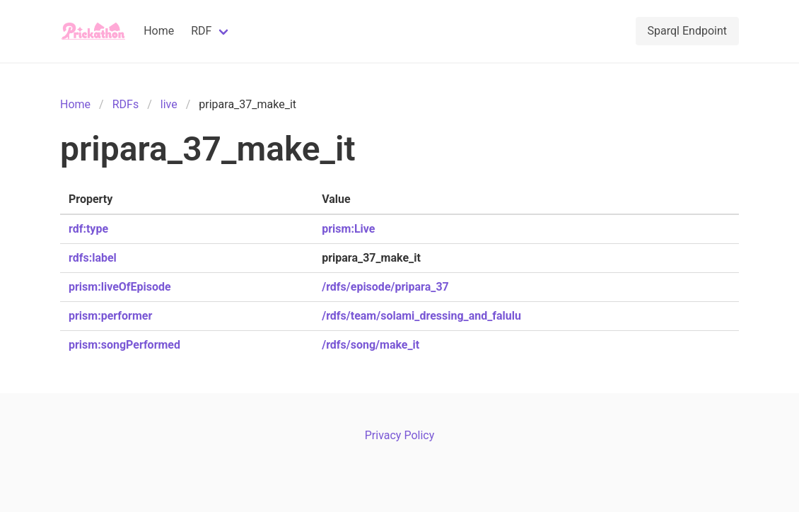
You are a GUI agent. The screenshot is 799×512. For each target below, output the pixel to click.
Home (159, 30)
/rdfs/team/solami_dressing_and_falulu (421, 315)
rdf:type (88, 228)
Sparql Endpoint (687, 30)
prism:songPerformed (124, 344)
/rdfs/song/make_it (370, 344)
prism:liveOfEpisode (120, 286)
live (169, 104)
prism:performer (110, 315)
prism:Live (348, 228)
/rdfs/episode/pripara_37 (385, 286)
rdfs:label (93, 257)
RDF (201, 30)
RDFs (125, 104)
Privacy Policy (400, 435)
